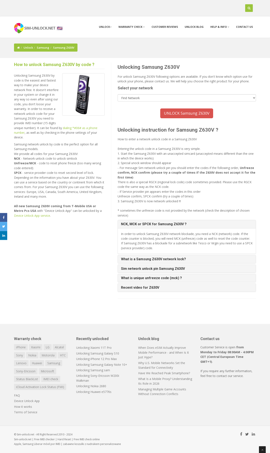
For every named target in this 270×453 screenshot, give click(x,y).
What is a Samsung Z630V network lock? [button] (153, 259)
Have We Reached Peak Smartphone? (164, 373)
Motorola (48, 355)
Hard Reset (64, 439)
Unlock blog (194, 27)
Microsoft (47, 371)
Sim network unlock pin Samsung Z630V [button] (153, 269)
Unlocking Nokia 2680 (91, 386)
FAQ (17, 395)
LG (47, 347)
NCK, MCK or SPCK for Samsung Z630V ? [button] (154, 224)
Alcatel (59, 347)
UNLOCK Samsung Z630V (187, 113)
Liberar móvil (42, 444)
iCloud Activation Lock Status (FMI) (40, 387)
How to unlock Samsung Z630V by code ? (54, 64)
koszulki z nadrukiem (87, 444)
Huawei (37, 363)
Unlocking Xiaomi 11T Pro (94, 348)
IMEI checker (47, 439)
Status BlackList (27, 379)
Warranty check (131, 27)
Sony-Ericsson (25, 371)
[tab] (187, 224)
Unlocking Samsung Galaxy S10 (97, 353)
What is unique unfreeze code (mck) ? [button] (151, 278)
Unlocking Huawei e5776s (93, 392)
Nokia (32, 355)
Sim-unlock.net (22, 439)
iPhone (21, 347)
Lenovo (21, 363)
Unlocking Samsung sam (93, 370)
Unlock (105, 27)
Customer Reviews (165, 27)
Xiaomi (35, 347)
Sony (19, 355)
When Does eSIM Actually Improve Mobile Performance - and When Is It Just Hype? (163, 352)
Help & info (219, 27)
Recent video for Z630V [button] (140, 288)
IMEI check (50, 379)
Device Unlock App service (32, 216)
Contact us (244, 27)
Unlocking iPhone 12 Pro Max (96, 359)
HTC (63, 355)
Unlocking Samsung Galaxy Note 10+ (101, 365)
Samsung (43, 47)
